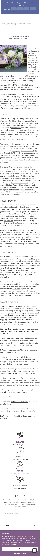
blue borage (17, 289)
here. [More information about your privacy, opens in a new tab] (16, 544)
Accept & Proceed (20, 549)
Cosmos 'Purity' (32, 218)
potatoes (11, 263)
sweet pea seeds (13, 338)
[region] (20, 543)
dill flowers (8, 221)
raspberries (16, 128)
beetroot (13, 284)
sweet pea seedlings (16, 411)
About (20, 525)
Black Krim (8, 153)
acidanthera (5, 232)
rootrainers (28, 338)
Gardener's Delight (29, 151)
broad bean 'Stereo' (19, 183)
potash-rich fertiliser (19, 402)
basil (8, 158)
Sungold (16, 151)
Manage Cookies (20, 553)
